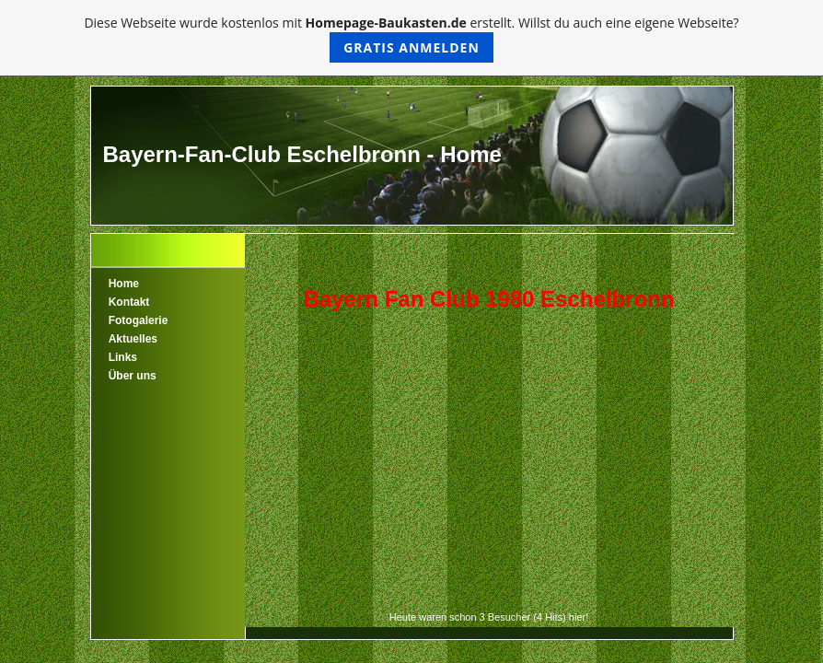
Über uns (132, 375)
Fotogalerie (138, 320)
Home (124, 283)
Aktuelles (133, 338)
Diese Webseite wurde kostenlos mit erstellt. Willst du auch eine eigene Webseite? (411, 38)
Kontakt (129, 302)
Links (123, 357)
